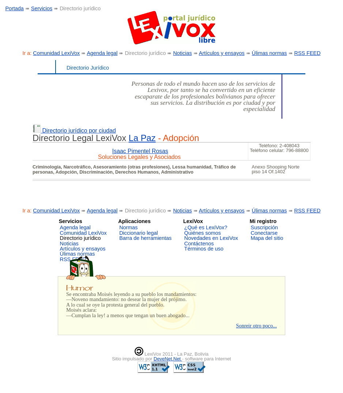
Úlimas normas (269, 53)
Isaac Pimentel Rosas (140, 151)
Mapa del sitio (267, 238)
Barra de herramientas (145, 238)
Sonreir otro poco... (256, 326)
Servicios (41, 8)
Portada (14, 8)
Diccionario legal (138, 233)
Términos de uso (203, 249)
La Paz (142, 138)
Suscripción (264, 227)
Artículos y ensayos (222, 53)
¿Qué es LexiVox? (205, 227)
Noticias (182, 53)
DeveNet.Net (168, 359)
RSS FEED (307, 53)
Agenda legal (102, 53)
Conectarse (264, 233)
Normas (128, 227)
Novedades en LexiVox (211, 238)
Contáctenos (199, 243)
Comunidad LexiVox (56, 53)
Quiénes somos (202, 233)
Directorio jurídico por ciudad (74, 130)
